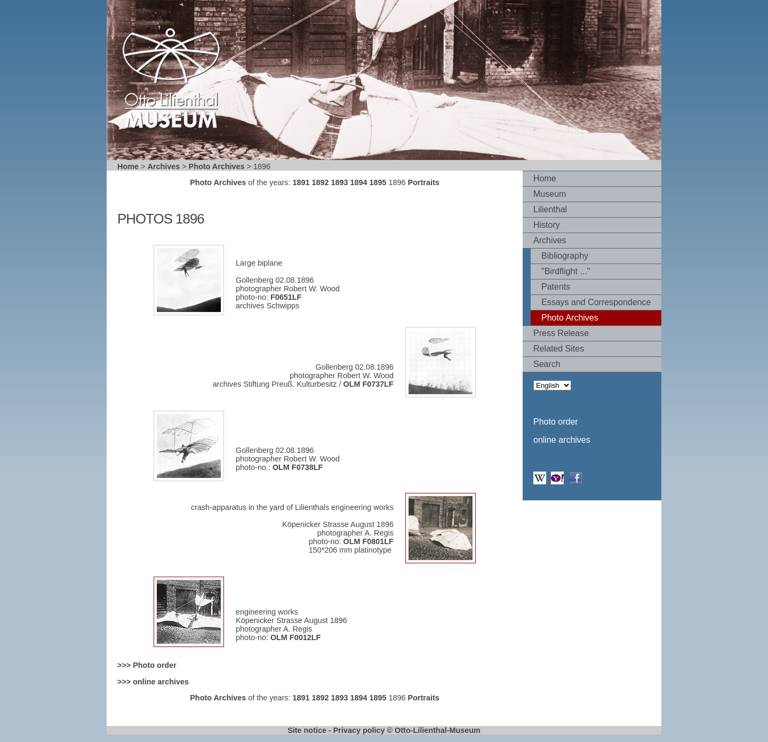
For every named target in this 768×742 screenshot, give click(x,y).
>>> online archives (153, 681)
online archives (561, 439)
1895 (378, 182)
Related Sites (558, 348)
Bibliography (564, 255)
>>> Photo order (147, 665)
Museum (549, 193)
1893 (339, 182)
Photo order (555, 421)
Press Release (561, 333)
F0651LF (285, 297)
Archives (163, 166)
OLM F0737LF (368, 384)
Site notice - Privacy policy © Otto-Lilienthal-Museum (384, 730)
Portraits (423, 182)
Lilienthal (550, 209)
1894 (358, 182)
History (546, 224)
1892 (320, 182)
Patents (555, 286)
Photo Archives (217, 166)
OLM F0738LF (296, 467)
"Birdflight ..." (565, 271)
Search (547, 364)
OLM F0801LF (368, 541)
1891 (300, 182)
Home (128, 166)
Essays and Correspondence (596, 302)
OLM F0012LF (295, 637)
